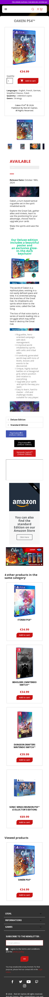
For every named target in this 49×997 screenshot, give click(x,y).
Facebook (12, 982)
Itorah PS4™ (24, 619)
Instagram (24, 986)
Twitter (20, 982)
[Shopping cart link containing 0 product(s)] (41, 9)
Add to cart (28, 81)
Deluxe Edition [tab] (16, 419)
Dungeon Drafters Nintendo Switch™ (24, 746)
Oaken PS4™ (24, 879)
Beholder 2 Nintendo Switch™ (24, 683)
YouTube (29, 982)
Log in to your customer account (38, 9)
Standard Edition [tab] (18, 425)
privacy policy (18, 951)
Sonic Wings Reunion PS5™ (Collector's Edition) (24, 808)
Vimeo (37, 982)
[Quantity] (10, 81)
